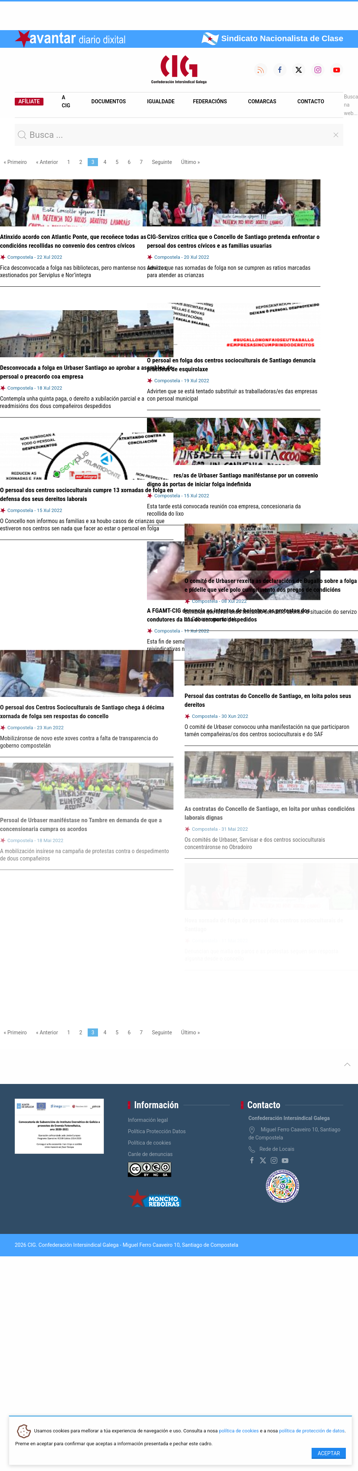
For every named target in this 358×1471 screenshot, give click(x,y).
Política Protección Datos (157, 1131)
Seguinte (162, 162)
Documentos (108, 101)
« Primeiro (15, 162)
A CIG (66, 101)
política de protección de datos (312, 1431)
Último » (190, 162)
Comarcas (262, 101)
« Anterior (47, 162)
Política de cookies (149, 1143)
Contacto (311, 101)
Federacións (210, 101)
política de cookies (239, 1431)
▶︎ (315, 566)
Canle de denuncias (150, 1154)
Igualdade (161, 101)
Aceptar (328, 1453)
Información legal (148, 1120)
